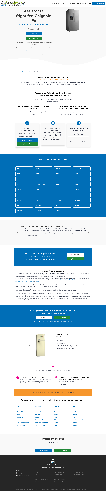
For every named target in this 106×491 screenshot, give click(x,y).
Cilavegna (56, 412)
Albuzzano (38, 406)
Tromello (56, 425)
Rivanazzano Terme (40, 420)
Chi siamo (72, 3)
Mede (55, 417)
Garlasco (56, 414)
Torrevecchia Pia (21, 425)
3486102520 (34, 33)
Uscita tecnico (86, 3)
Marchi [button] (64, 3)
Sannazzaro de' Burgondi (41, 422)
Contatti (78, 3)
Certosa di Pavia (21, 412)
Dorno (18, 414)
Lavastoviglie (66, 280)
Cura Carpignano (77, 412)
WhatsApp (33, 38)
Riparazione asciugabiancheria (42, 479)
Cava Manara (76, 409)
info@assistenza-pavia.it (22, 475)
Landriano (37, 417)
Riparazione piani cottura (79, 474)
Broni (74, 406)
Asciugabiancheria (23, 281)
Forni (83, 280)
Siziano (56, 422)
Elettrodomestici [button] (55, 3)
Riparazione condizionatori (41, 482)
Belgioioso (56, 406)
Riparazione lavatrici (78, 472)
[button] (17, 233)
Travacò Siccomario (40, 425)
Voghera (37, 428)
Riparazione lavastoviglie (60, 482)
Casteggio (56, 409)
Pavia (18, 406)
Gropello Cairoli (21, 417)
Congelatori (31, 281)
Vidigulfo (75, 425)
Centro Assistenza (21, 71)
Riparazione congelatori (59, 472)
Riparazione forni (58, 474)
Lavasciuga (37, 281)
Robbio (56, 420)
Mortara (19, 420)
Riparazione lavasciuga (59, 479)
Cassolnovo (38, 409)
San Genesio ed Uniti (78, 420)
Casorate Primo (21, 409)
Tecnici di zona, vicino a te (33, 51)
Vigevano (19, 428)
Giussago (75, 414)
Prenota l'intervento (98, 3)
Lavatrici (60, 280)
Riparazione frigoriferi (59, 477)
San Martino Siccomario (23, 422)
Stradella (75, 422)
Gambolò (37, 414)
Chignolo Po (29, 71)
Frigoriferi (71, 280)
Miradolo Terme (77, 417)
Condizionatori (77, 280)
